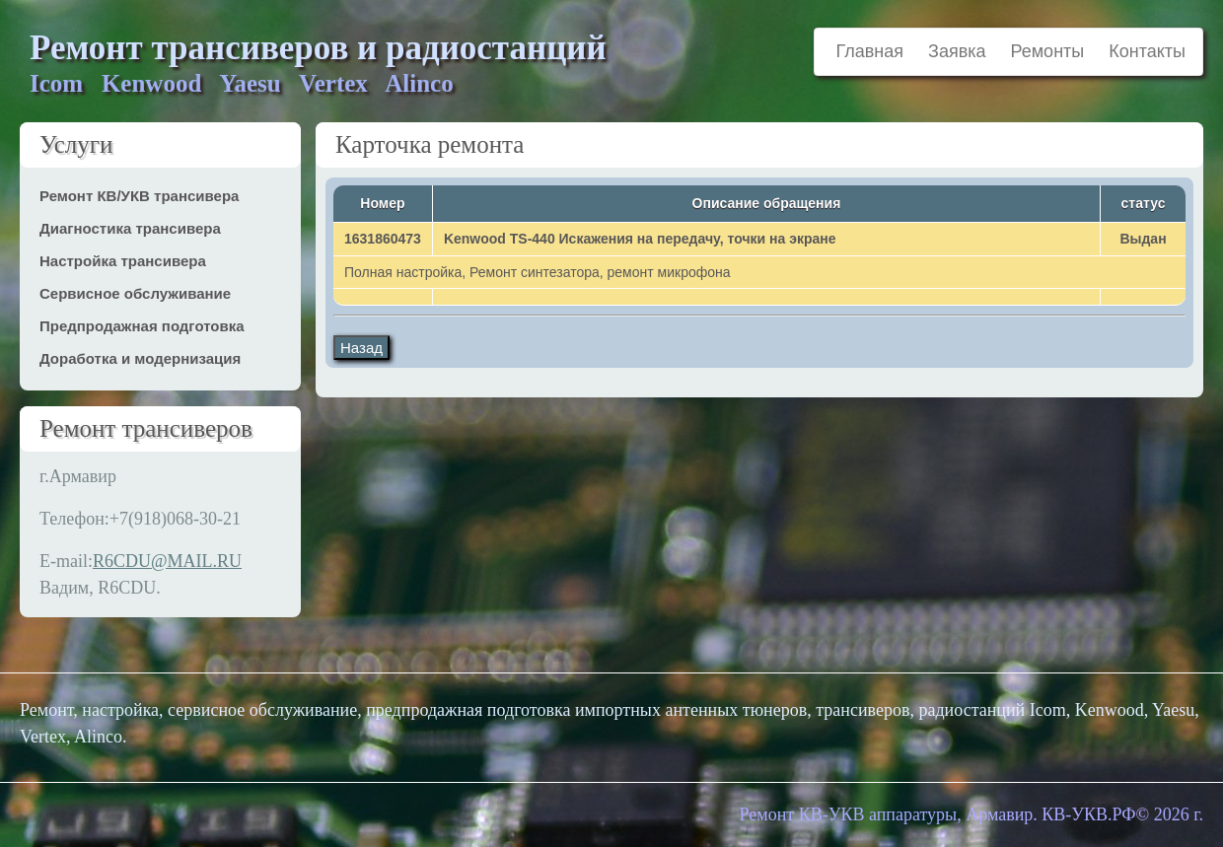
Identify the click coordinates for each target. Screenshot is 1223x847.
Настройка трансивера (122, 260)
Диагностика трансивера (130, 228)
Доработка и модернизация (140, 358)
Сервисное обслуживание (135, 293)
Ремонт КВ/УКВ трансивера (139, 195)
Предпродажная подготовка (142, 326)
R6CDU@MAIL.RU (167, 561)
